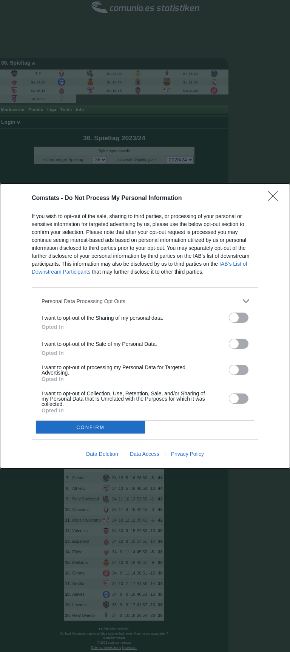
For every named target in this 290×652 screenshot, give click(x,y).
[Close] (275, 198)
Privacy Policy (187, 454)
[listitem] (145, 301)
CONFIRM (90, 427)
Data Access (144, 454)
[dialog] (145, 326)
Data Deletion (102, 454)
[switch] (238, 318)
